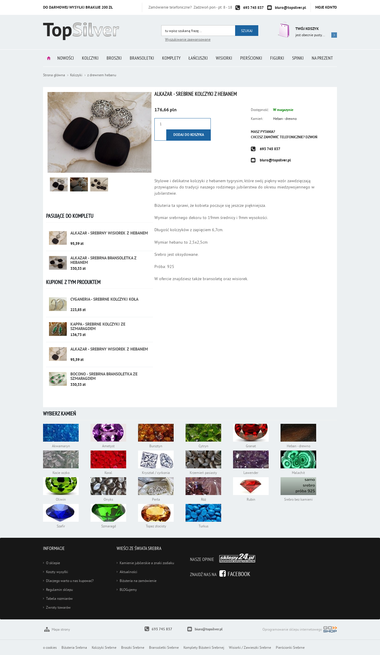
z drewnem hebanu (101, 75)
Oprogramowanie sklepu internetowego (299, 630)
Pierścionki (251, 58)
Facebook (239, 574)
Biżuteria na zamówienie (138, 580)
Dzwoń (311, 137)
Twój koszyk (307, 28)
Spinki (298, 58)
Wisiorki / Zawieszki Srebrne (250, 647)
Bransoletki (142, 58)
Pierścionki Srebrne (290, 647)
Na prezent (322, 58)
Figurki (277, 58)
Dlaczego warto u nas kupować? (70, 580)
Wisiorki (224, 58)
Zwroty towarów (58, 607)
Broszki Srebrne (132, 647)
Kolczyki (90, 58)
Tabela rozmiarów (59, 598)
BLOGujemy (128, 589)
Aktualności (128, 572)
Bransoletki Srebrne (164, 647)
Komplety (171, 58)
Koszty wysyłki (57, 572)
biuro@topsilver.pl (290, 7)
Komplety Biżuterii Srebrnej (203, 647)
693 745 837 (253, 7)
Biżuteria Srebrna (74, 647)
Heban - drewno (285, 118)
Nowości (65, 58)
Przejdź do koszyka (282, 29)
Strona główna (49, 58)
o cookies (50, 647)
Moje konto (326, 7)
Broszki (114, 58)
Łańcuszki (198, 58)
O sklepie (53, 563)
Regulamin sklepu (59, 589)
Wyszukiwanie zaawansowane (187, 39)
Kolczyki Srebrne (104, 647)
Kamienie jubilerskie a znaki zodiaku (147, 563)
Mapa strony (61, 629)
